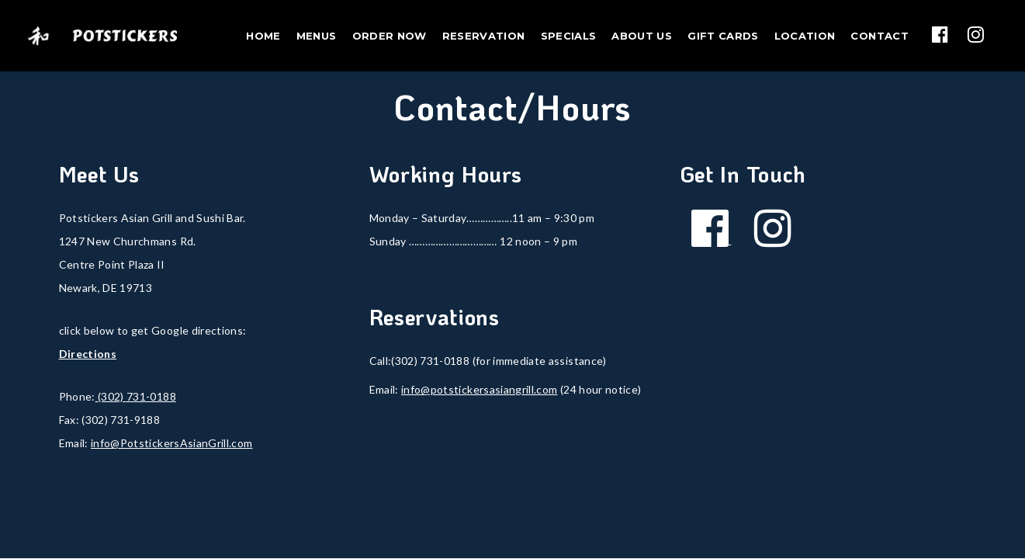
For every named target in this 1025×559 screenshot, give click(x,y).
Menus (316, 36)
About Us (641, 36)
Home (263, 36)
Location (805, 36)
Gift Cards (723, 36)
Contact (879, 36)
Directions (88, 353)
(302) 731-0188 (135, 396)
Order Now (389, 36)
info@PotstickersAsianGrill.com (172, 443)
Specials (569, 36)
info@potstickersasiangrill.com (479, 389)
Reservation (483, 36)
